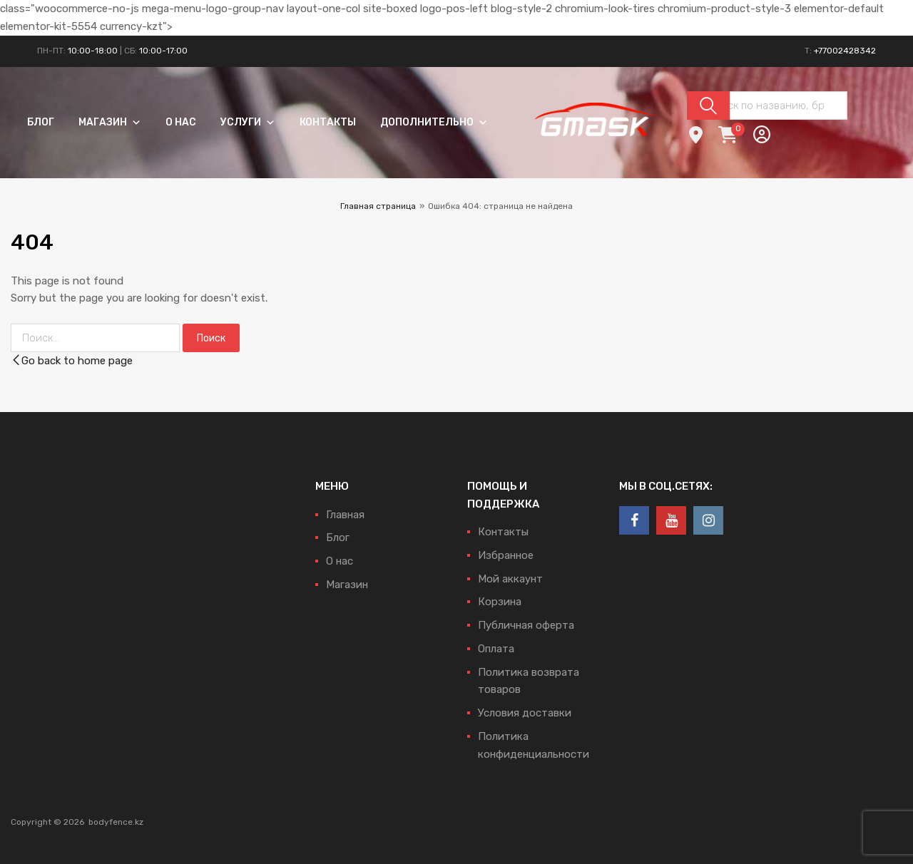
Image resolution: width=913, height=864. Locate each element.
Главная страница (378, 206)
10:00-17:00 (163, 51)
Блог (40, 122)
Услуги (247, 122)
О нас (180, 122)
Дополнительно (434, 122)
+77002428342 (845, 51)
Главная (345, 514)
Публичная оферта (526, 625)
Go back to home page (72, 360)
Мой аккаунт (510, 578)
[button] (134, 122)
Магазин (109, 122)
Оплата (496, 648)
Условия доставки (524, 712)
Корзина (499, 601)
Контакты (328, 122)
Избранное (506, 555)
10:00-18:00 (93, 51)
